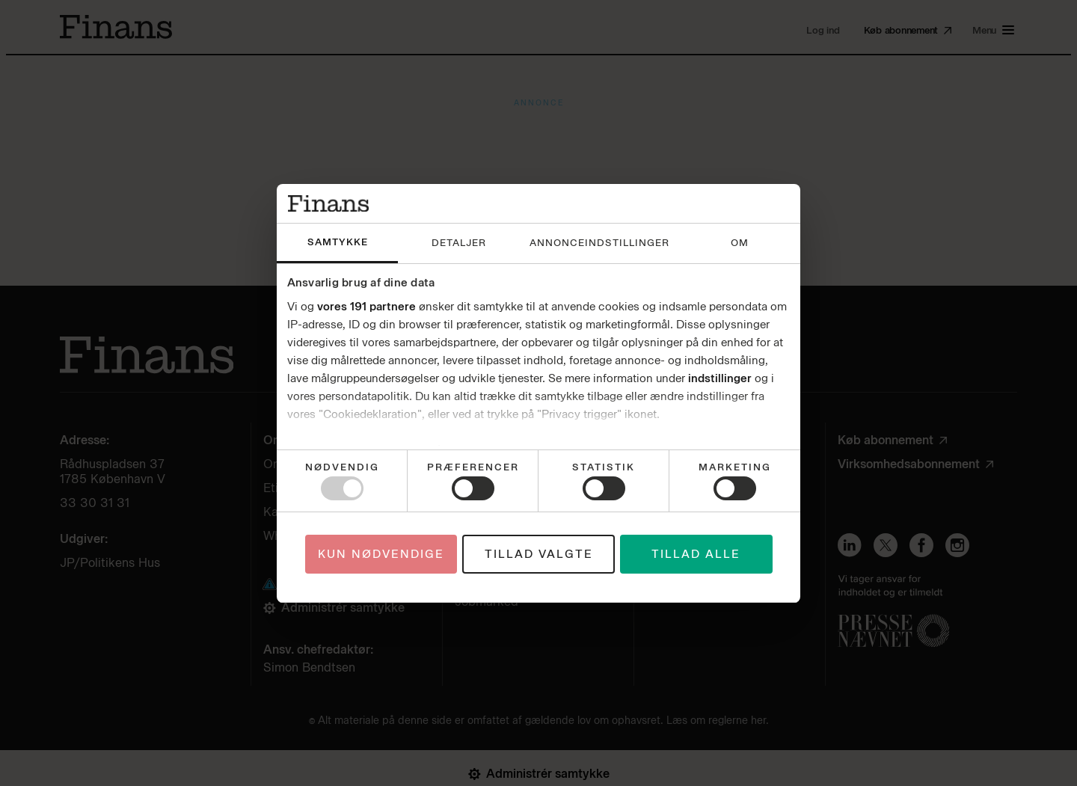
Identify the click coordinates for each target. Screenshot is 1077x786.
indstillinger (720, 378)
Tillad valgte (539, 554)
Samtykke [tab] (337, 242)
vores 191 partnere (366, 306)
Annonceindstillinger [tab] (599, 242)
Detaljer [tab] (459, 242)
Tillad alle (695, 554)
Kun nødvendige (381, 554)
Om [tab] (740, 242)
